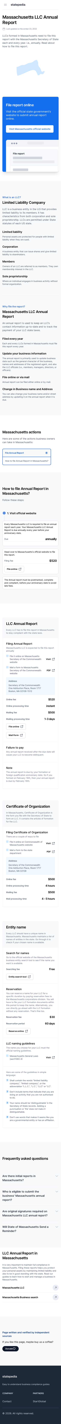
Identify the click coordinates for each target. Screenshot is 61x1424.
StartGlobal (39, 1401)
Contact (7, 1401)
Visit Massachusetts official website (29, 128)
